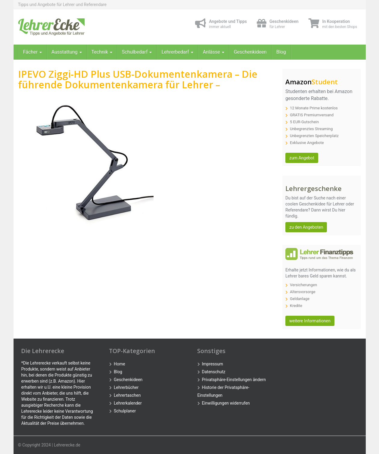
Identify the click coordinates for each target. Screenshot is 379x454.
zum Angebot (301, 157)
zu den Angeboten (306, 227)
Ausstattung (66, 52)
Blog (281, 52)
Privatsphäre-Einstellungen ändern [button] (234, 379)
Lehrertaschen (127, 395)
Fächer (32, 52)
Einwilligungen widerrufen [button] (226, 403)
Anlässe (213, 52)
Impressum (212, 364)
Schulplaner (125, 411)
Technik (102, 52)
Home (119, 364)
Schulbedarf (137, 52)
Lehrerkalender (128, 403)
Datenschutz (213, 371)
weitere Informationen (310, 320)
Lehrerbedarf (177, 52)
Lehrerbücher (126, 387)
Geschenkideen (250, 52)
